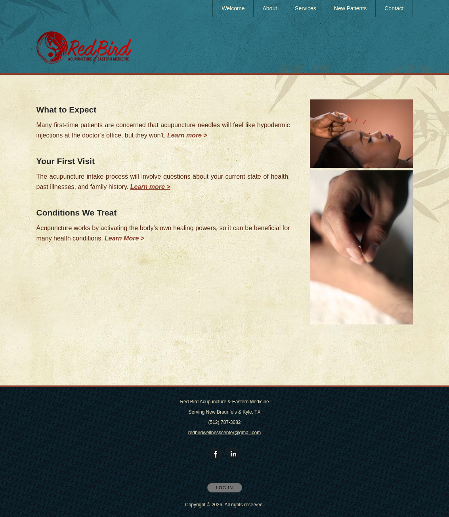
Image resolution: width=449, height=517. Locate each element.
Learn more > (150, 186)
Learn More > (124, 238)
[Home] (84, 48)
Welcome (233, 8)
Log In (224, 487)
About (269, 8)
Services (305, 8)
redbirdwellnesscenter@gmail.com (224, 432)
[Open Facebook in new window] (216, 454)
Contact (393, 8)
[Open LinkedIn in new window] (233, 454)
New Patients (350, 8)
